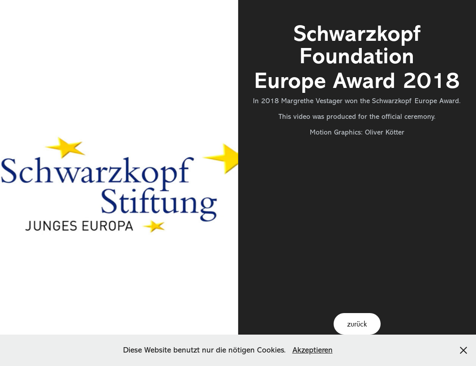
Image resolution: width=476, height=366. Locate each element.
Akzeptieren (312, 349)
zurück (357, 324)
